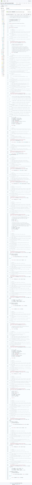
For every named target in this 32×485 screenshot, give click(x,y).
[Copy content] (28, 14)
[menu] (13, 484)
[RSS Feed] (17, 3)
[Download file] (27, 14)
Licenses (17, 484)
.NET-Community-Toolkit (9, 3)
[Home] (1, 1)
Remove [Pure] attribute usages (20, 11)
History (24, 14)
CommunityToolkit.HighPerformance (18, 9)
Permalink (18, 14)
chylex (3, 3)
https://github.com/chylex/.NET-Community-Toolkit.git (9, 4)
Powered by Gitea (12, 483)
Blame (21, 14)
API (19, 484)
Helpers (24, 9)
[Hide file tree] (1, 8)
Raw (15, 14)
